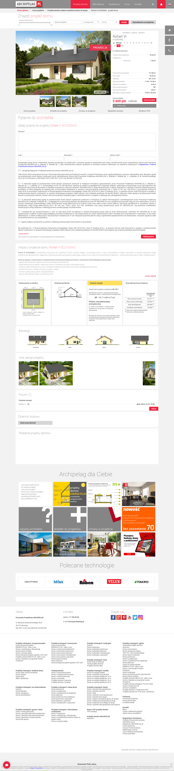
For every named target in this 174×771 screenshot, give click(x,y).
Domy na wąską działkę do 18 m (99, 680)
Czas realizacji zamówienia (133, 732)
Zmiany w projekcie (87, 111)
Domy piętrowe (57, 695)
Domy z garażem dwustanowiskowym (30, 715)
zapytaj (134, 33)
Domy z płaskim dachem (96, 691)
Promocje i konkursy (130, 699)
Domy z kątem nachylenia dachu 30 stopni (103, 699)
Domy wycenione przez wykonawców (137, 674)
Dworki (89, 645)
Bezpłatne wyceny (115, 111)
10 (151, 43)
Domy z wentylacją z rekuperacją (28, 649)
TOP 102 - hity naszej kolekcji (133, 653)
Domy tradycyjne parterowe (97, 649)
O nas (127, 4)
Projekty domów (80, 4)
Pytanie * (21, 131)
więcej (153, 409)
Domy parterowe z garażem (61, 699)
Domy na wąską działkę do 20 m (99, 682)
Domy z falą (91, 693)
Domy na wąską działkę (96, 673)
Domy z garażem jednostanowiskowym (30, 713)
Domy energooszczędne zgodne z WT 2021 (32, 655)
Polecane (126, 670)
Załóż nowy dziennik (28, 423)
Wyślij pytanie (148, 236)
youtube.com (129, 617)
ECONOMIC (118, 39)
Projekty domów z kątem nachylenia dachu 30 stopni (67, 10)
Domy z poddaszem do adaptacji (63, 693)
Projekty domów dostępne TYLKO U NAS (138, 684)
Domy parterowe (57, 689)
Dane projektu (30, 111)
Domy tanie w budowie (95, 662)
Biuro (125, 709)
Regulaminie (144, 164)
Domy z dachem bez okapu (97, 697)
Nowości (90, 718)
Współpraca (114, 4)
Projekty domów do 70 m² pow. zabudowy (138, 692)
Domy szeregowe (22, 693)
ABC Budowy (98, 4)
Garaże (18, 689)
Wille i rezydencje (22, 678)
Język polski (170, 4)
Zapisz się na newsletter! (132, 713)
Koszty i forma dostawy (131, 728)
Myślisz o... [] (24, 404)
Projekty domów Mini (95, 666)
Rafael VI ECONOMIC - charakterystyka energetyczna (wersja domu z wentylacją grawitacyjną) (101, 308)
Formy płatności (129, 726)
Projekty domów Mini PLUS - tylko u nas (30, 657)
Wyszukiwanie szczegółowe (143, 22)
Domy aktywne (56, 661)
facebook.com (113, 617)
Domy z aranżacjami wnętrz (133, 668)
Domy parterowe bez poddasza (63, 697)
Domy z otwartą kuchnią (60, 676)
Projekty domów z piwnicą (61, 680)
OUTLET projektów (130, 688)
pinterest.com (124, 617)
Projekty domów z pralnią (60, 682)
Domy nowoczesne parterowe (62, 651)
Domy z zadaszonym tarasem (62, 674)
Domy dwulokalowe (23, 695)
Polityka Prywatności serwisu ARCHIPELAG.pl (134, 721)
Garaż (104, 22)
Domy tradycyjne (93, 647)
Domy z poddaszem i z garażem (63, 703)
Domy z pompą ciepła (24, 653)
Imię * (20, 155)
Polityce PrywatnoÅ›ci (36, 768)
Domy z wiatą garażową (25, 711)
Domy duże (20, 676)
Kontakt (137, 4)
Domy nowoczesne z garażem (62, 657)
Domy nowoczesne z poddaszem (63, 655)
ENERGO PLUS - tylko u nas (26, 647)
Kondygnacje (88, 22)
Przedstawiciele (128, 702)
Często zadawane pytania (132, 711)
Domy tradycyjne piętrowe (96, 651)
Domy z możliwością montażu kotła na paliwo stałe (65, 718)
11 (115, 46)
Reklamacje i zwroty (130, 730)
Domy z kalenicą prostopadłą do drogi (101, 701)
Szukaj (124, 22)
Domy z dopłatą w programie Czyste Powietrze (29, 660)
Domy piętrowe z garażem (61, 701)
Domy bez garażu (22, 719)
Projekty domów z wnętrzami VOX (135, 690)
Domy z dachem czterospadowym (99, 695)
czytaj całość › (23, 234)
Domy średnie (21, 674)
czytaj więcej (150, 276)
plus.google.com (118, 617)
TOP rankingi (92, 711)
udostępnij (126, 33)
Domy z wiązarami (58, 713)
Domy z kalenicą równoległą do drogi (100, 703)
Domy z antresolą (57, 678)
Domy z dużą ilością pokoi (61, 673)
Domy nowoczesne (58, 645)
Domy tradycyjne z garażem (97, 655)
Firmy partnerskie (129, 700)
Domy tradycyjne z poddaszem (98, 653)
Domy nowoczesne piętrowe (61, 653)
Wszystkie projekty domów (133, 645)
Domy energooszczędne (25, 645)
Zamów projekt (149, 100)
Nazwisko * (68, 155)
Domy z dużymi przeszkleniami (62, 649)
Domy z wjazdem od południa (98, 674)
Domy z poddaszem (58, 691)
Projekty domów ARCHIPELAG (146, 750)
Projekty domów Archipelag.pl (29, 4)
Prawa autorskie (129, 734)
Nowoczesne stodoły (23, 651)
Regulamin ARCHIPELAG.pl (133, 724)
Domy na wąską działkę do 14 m (99, 676)
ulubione (141, 33)
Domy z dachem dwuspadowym (99, 689)
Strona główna (22, 10)
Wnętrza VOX (144, 111)
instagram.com (140, 617)
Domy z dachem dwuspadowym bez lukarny (103, 705)
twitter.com (135, 617)
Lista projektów (38, 10)
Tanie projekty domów (95, 664)
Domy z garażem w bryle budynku (28, 717)
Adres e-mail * (115, 155)
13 (122, 46)
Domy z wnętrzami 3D (131, 686)
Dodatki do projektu (58, 111)
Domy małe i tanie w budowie (26, 673)
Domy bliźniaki (21, 691)
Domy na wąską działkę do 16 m (99, 678)
